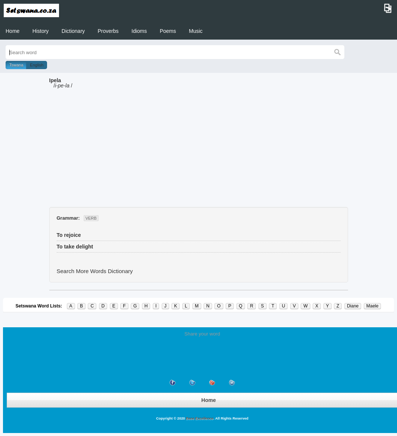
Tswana (16, 65)
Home (12, 31)
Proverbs (108, 31)
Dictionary (73, 31)
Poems (168, 31)
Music (196, 31)
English (36, 65)
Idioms (139, 31)
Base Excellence (199, 418)
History (40, 31)
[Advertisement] (198, 151)
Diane (353, 306)
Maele (372, 306)
